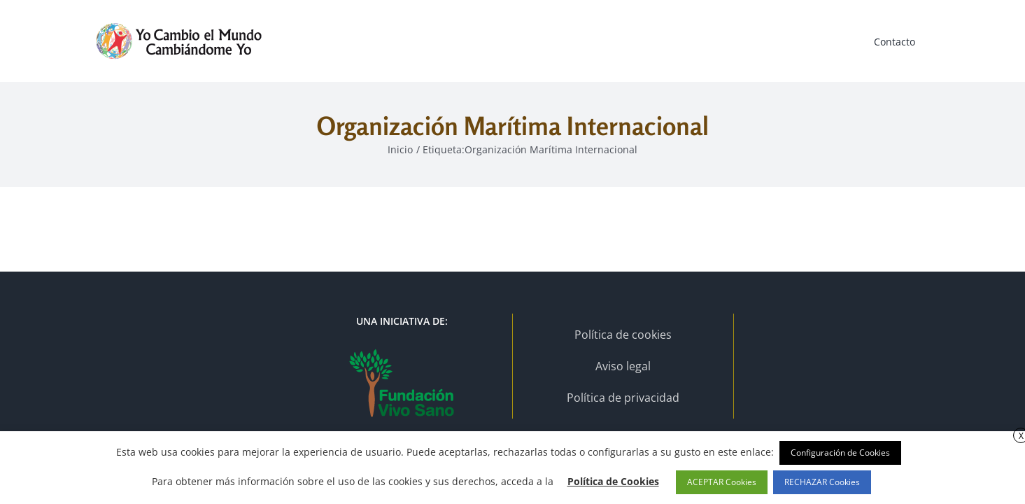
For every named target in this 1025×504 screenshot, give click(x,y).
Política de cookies (623, 334)
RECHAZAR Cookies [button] (822, 482)
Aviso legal (623, 366)
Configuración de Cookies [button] (840, 452)
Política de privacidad (623, 397)
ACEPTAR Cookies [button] (721, 482)
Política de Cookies (613, 481)
